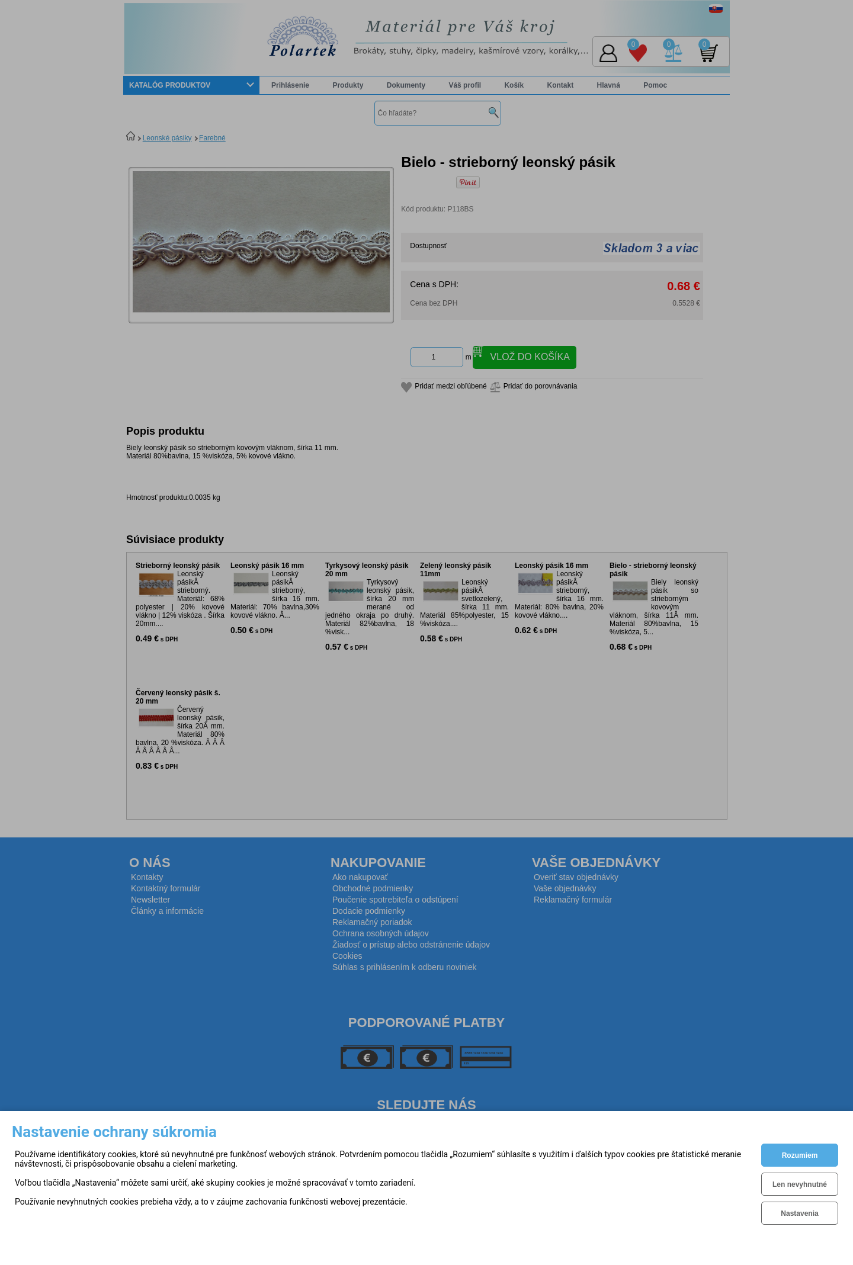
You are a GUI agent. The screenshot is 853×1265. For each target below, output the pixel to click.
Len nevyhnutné (799, 1184)
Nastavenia (799, 1213)
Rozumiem (800, 1155)
